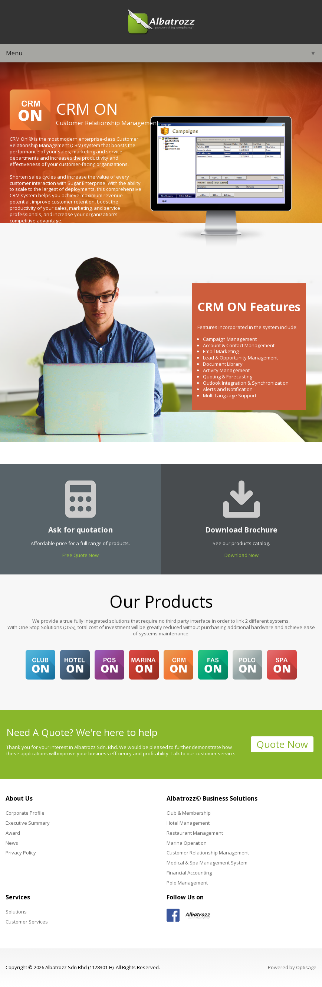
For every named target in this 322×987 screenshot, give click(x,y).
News (12, 843)
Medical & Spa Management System (207, 862)
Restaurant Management (195, 833)
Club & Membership (189, 813)
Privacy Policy (21, 852)
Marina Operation (187, 843)
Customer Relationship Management (208, 852)
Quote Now (282, 744)
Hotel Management (188, 823)
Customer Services (27, 921)
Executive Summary (28, 823)
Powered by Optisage (292, 967)
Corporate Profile (25, 813)
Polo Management (187, 882)
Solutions (16, 911)
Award (13, 833)
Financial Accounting (189, 872)
